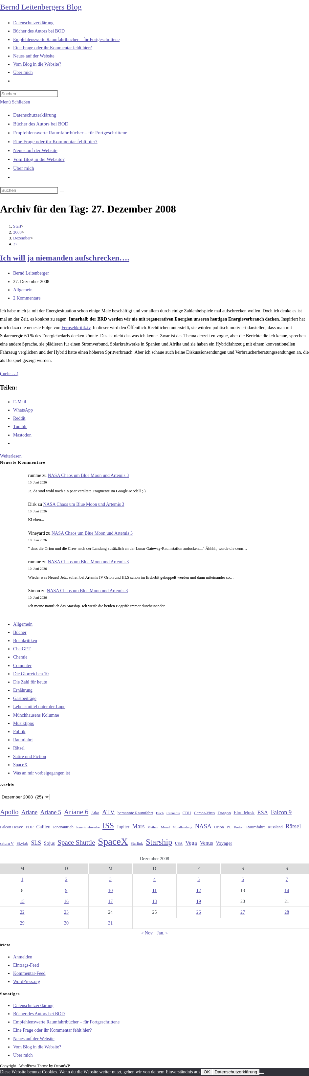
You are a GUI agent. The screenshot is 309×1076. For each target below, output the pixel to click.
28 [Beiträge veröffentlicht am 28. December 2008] (286, 912)
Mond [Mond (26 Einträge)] (165, 827)
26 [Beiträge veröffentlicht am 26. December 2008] (198, 912)
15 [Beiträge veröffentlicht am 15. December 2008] (22, 901)
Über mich (23, 168)
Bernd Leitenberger (31, 273)
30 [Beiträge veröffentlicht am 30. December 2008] (66, 923)
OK (207, 1071)
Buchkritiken (25, 640)
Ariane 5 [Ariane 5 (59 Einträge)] (50, 812)
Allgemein (23, 289)
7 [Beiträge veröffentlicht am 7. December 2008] (287, 879)
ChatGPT (22, 648)
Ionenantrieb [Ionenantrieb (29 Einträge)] (63, 827)
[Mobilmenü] (15, 102)
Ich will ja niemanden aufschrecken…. (64, 258)
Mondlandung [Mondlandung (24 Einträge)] (182, 827)
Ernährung (23, 690)
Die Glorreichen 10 (31, 673)
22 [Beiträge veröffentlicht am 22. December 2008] (22, 912)
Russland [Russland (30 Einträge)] (275, 827)
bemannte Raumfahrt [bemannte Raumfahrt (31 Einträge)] (135, 813)
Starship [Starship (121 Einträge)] (159, 842)
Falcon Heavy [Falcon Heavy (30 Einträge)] (11, 827)
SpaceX (20, 764)
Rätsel (19, 748)
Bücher (19, 632)
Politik (19, 731)
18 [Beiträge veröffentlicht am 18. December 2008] (154, 901)
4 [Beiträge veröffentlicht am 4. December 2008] (154, 879)
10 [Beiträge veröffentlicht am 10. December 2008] (110, 890)
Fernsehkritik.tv (75, 327)
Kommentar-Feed (29, 973)
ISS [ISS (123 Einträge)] (108, 825)
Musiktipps (23, 723)
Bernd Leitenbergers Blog (41, 7)
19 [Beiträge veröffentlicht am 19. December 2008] (198, 901)
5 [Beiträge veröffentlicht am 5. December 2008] (198, 879)
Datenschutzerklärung (34, 115)
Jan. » (162, 932)
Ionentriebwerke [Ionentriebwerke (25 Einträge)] (87, 827)
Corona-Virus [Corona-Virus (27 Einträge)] (204, 813)
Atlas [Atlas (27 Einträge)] (95, 813)
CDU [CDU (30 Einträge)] (187, 813)
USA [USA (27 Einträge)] (179, 843)
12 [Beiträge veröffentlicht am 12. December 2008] (198, 890)
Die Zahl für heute (30, 682)
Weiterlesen (11, 456)
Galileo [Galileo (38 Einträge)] (43, 826)
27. (15, 243)
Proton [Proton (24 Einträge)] (238, 827)
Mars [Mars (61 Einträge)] (138, 826)
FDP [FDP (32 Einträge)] (29, 826)
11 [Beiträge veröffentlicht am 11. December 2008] (154, 890)
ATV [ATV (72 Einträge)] (108, 812)
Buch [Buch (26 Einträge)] (160, 813)
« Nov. (147, 932)
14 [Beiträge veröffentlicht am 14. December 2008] (286, 890)
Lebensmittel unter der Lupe (39, 706)
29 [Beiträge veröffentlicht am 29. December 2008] (22, 923)
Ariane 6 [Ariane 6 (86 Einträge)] (76, 812)
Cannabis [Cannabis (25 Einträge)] (173, 813)
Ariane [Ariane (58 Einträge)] (29, 812)
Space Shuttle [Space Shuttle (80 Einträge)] (76, 842)
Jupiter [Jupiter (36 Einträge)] (123, 826)
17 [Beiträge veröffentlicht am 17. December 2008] (110, 901)
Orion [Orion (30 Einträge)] (219, 827)
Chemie (20, 657)
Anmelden (22, 956)
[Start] (17, 226)
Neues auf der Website (35, 150)
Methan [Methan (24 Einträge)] (152, 827)
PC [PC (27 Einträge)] (229, 827)
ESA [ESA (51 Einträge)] (262, 812)
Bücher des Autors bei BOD (40, 123)
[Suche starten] (61, 191)
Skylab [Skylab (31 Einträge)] (22, 843)
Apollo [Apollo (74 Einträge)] (9, 812)
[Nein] (261, 1073)
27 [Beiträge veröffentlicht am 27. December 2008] (242, 912)
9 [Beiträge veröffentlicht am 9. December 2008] (66, 890)
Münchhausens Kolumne (36, 715)
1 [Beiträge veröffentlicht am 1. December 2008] (22, 879)
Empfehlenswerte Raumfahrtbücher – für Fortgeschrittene (70, 132)
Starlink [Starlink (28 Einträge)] (137, 843)
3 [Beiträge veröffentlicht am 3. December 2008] (110, 879)
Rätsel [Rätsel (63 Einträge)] (293, 826)
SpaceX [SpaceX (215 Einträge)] (113, 841)
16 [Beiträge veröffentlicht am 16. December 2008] (66, 901)
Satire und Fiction (29, 756)
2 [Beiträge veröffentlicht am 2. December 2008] (66, 879)
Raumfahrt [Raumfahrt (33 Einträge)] (255, 826)
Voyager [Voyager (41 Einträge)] (224, 843)
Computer (22, 665)
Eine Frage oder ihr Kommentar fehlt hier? (55, 141)
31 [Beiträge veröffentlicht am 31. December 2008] (110, 923)
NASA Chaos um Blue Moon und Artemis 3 (88, 475)
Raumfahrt (23, 739)
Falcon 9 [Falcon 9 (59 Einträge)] (281, 812)
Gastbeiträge (24, 698)
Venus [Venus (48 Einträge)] (206, 843)
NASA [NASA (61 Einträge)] (203, 826)
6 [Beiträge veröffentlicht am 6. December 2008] (243, 879)
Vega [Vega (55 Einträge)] (191, 843)
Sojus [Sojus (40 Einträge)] (49, 843)
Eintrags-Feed (26, 965)
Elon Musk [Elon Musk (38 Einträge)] (243, 812)
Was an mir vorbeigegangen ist (41, 773)
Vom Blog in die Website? (39, 159)
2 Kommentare (27, 298)
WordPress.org (26, 981)
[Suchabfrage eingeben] (29, 93)
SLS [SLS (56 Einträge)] (36, 843)
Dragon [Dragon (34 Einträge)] (224, 812)
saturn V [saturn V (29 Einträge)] (7, 843)
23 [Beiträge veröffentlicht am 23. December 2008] (66, 912)
